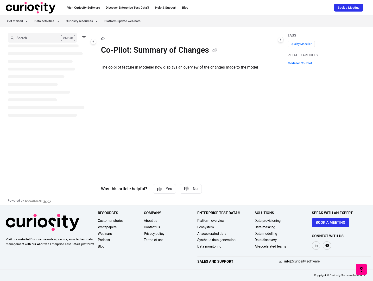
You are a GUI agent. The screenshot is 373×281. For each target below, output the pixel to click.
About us (150, 221)
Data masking (265, 227)
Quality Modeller (301, 44)
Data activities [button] (44, 21)
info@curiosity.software (299, 261)
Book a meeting (330, 222)
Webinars (105, 234)
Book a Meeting (349, 7)
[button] (42, 38)
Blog (101, 246)
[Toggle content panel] (281, 40)
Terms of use (154, 240)
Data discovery (266, 240)
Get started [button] (15, 21)
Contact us (152, 227)
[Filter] (84, 38)
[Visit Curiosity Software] (83, 7)
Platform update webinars (122, 21)
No (190, 188)
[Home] (31, 7)
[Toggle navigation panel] (93, 42)
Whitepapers (107, 227)
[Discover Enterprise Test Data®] (128, 7)
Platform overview (211, 221)
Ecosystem (205, 227)
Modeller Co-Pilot (300, 63)
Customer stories (111, 221)
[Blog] (185, 7)
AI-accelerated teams (270, 246)
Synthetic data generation (216, 240)
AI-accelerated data (212, 234)
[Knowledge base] (361, 269)
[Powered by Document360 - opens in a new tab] (29, 200)
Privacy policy (154, 234)
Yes (164, 188)
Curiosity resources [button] (79, 21)
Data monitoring (209, 246)
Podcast (104, 240)
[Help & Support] (165, 7)
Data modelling (266, 234)
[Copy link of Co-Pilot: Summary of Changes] (215, 51)
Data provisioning (268, 221)
